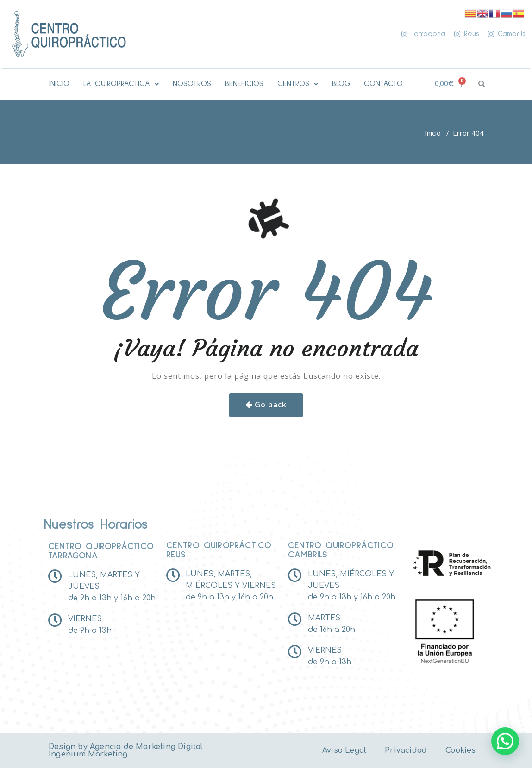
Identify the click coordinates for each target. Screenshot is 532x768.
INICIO (59, 84)
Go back (271, 405)
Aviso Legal (344, 750)
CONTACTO (383, 84)
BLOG (341, 84)
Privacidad (406, 750)
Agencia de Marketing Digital (146, 747)
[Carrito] (449, 84)
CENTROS (297, 84)
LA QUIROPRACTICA (121, 84)
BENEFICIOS (244, 84)
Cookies (460, 750)
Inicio (433, 132)
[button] (121, 84)
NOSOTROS (192, 84)
